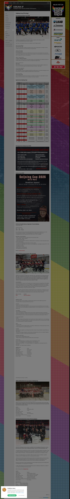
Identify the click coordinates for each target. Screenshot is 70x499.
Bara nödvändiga (21, 495)
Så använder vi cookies (20, 492)
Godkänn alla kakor (12, 495)
